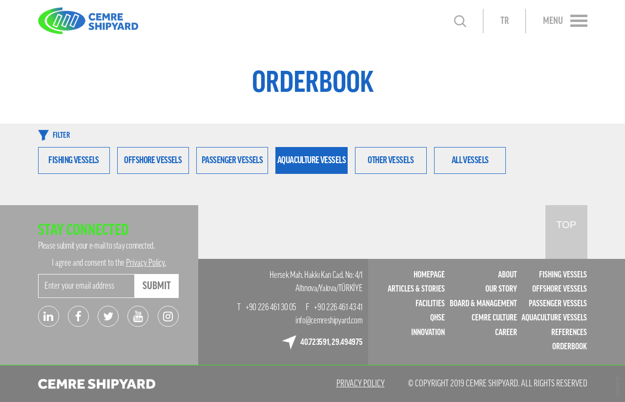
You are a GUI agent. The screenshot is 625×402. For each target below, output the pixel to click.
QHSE (437, 318)
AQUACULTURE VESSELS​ (554, 318)
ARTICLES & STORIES (416, 289)
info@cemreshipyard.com (328, 320)
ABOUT (507, 275)
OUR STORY (501, 289)
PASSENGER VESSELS (232, 160)
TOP (566, 224)
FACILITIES (430, 303)
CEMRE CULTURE (494, 318)
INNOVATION (428, 332)
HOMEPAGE (429, 275)
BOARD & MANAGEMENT (483, 303)
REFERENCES (569, 332)
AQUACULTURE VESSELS (311, 160)
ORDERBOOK (569, 346)
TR (504, 21)
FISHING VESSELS (73, 160)
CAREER (506, 332)
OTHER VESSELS (391, 160)
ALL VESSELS (470, 160)
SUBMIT (157, 285)
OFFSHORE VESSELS (153, 160)
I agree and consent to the (109, 262)
